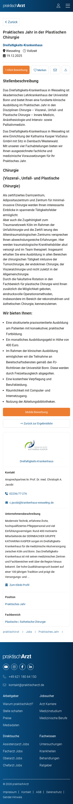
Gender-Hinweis (12, 797)
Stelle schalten (13, 711)
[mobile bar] (68, 6)
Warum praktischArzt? (18, 704)
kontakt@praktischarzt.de (23, 685)
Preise (7, 718)
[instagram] (14, 667)
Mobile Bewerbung (36, 412)
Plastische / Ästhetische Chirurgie (25, 621)
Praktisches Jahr (15, 604)
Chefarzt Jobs (12, 765)
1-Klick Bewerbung (16, 70)
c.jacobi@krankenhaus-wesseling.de (32, 502)
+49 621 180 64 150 (19, 677)
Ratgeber (46, 765)
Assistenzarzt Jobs (16, 744)
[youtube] (6, 667)
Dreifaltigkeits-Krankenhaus (22, 45)
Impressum (10, 792)
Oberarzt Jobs (12, 758)
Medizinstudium (51, 711)
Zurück (11, 22)
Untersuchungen (51, 744)
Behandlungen (49, 758)
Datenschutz (54, 792)
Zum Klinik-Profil (17, 584)
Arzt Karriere (48, 704)
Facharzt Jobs (13, 751)
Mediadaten (11, 725)
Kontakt (26, 792)
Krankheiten (48, 751)
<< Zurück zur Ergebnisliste (36, 423)
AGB (38, 792)
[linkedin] (30, 667)
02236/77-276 (16, 493)
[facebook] (22, 667)
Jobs (29, 631)
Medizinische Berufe (53, 718)
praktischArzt (11, 631)
